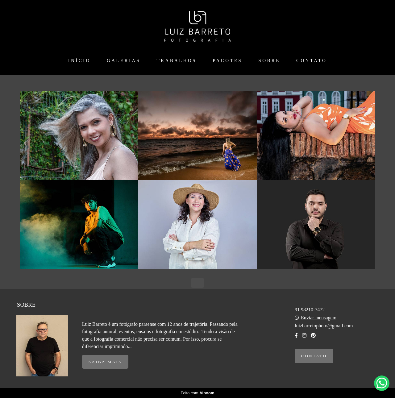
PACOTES (227, 60)
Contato (314, 356)
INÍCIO (79, 60)
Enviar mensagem (318, 317)
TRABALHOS (176, 60)
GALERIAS (123, 60)
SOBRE (269, 60)
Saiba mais (105, 361)
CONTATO (311, 60)
